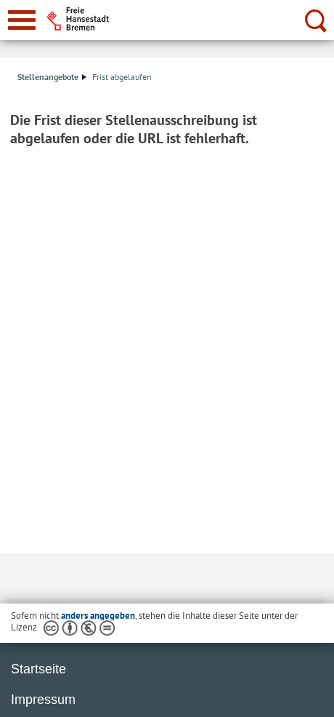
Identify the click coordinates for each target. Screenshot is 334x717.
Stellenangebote (51, 76)
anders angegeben (98, 615)
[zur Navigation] (22, 20)
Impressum (43, 699)
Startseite (38, 669)
